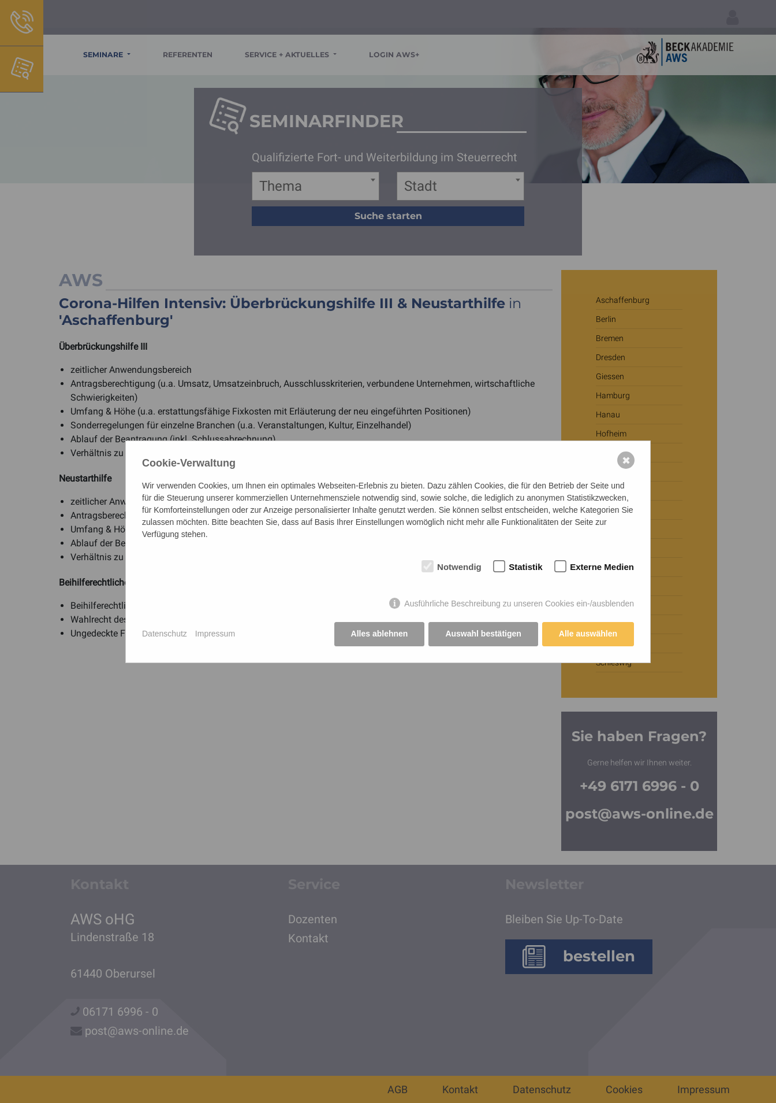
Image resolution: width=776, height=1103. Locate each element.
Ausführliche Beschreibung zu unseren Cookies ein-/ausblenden (519, 603)
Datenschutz (164, 633)
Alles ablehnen (379, 633)
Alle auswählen (588, 633)
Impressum (215, 633)
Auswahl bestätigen (483, 633)
